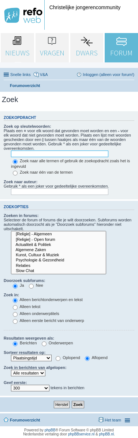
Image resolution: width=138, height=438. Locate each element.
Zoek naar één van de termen (42, 172)
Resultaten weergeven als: (29, 338)
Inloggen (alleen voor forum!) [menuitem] (108, 74)
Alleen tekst (26, 306)
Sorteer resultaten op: (24, 352)
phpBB (50, 430)
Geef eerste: (15, 382)
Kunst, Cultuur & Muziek (58, 255)
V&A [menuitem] (44, 74)
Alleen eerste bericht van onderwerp (48, 320)
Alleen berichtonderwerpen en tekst (48, 299)
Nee (36, 285)
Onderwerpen (57, 343)
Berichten (25, 343)
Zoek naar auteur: (20, 182)
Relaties (58, 265)
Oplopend (68, 357)
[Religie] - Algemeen (58, 234)
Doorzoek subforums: (24, 280)
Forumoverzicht (25, 420)
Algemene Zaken (58, 250)
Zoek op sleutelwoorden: (27, 126)
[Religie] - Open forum (58, 239)
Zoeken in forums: (21, 215)
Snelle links (20, 74)
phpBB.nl (106, 434)
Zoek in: (11, 295)
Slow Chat (58, 271)
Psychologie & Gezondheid (58, 260)
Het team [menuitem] (113, 420)
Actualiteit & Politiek (58, 244)
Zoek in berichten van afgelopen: (35, 367)
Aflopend (96, 357)
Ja (18, 285)
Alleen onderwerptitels (36, 313)
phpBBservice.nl (81, 434)
